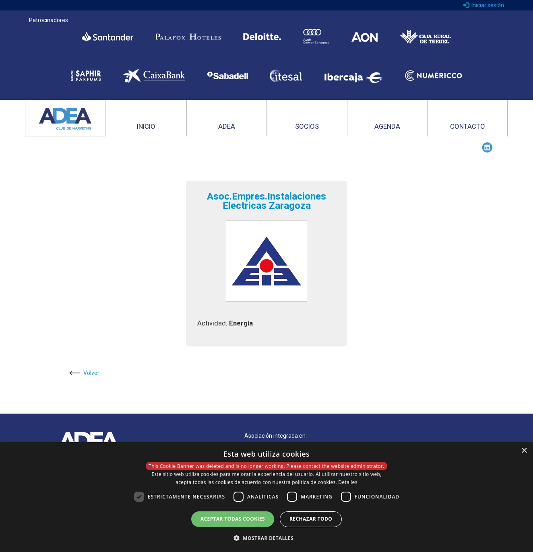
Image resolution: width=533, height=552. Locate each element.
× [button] (524, 451)
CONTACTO (467, 126)
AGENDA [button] (387, 126)
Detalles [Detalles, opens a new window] (347, 482)
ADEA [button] (226, 126)
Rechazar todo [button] (310, 518)
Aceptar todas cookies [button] (232, 518)
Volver (91, 373)
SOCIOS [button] (307, 126)
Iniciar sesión (483, 5)
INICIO (146, 126)
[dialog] (266, 497)
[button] (266, 537)
